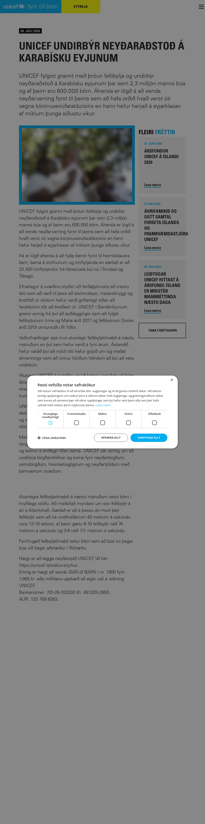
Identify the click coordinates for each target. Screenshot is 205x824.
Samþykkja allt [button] (148, 437)
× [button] (171, 379)
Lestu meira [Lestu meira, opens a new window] (103, 405)
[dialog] (102, 412)
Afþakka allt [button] (110, 437)
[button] (52, 438)
